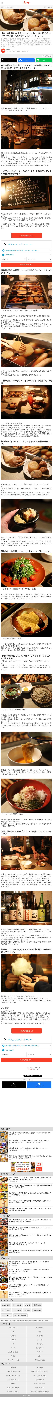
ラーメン (40, 1340)
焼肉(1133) (27, 1310)
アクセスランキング (8, 1174)
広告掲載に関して (13, 1379)
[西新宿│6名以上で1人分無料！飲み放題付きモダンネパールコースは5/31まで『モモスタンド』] (26, 1150)
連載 (39, 1332)
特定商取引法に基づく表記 (39, 1371)
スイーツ (40, 1352)
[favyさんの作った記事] (26, 50)
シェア (23, 60)
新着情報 (13, 1336)
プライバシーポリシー (13, 1371)
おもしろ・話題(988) (20, 1315)
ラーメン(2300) (17, 1305)
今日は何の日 (40, 1328)
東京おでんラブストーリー (20, 244)
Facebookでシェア (39, 1085)
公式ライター (40, 1379)
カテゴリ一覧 (5, 1324)
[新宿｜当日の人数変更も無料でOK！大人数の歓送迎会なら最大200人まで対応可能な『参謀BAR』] (26, 1158)
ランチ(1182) (17, 1310)
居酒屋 (13, 1356)
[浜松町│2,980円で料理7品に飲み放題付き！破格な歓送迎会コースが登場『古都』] (26, 1135)
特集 (13, 1332)
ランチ (13, 1348)
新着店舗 (40, 1336)
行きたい (39, 259)
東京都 (6, 1320)
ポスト (6, 60)
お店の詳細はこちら (26, 235)
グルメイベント (13, 1328)
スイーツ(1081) (6, 1315)
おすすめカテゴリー (8, 1300)
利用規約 (40, 1367)
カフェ (40, 1356)
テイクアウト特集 (13, 1360)
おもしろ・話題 (13, 1352)
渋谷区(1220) (6, 1310)
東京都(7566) (6, 1305)
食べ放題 (40, 1344)
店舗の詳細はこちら (26, 264)
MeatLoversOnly (40, 1387)
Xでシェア (13, 1085)
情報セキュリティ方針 (13, 1375)
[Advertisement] (26, 1108)
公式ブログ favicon (13, 1388)
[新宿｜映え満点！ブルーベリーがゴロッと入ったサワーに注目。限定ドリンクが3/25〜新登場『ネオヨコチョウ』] (26, 1142)
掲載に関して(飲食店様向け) (40, 1392)
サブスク (13, 1340)
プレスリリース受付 (39, 1375)
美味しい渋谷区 (40, 1360)
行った (13, 259)
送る (41, 60)
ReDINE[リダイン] (13, 1392)
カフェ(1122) (37, 1310)
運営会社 (13, 1367)
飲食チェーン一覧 (39, 1383)
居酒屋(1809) (37, 1305)
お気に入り (47, 56)
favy (2, 1320)
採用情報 (13, 1383)
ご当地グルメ (40, 1348)
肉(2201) (27, 1305)
